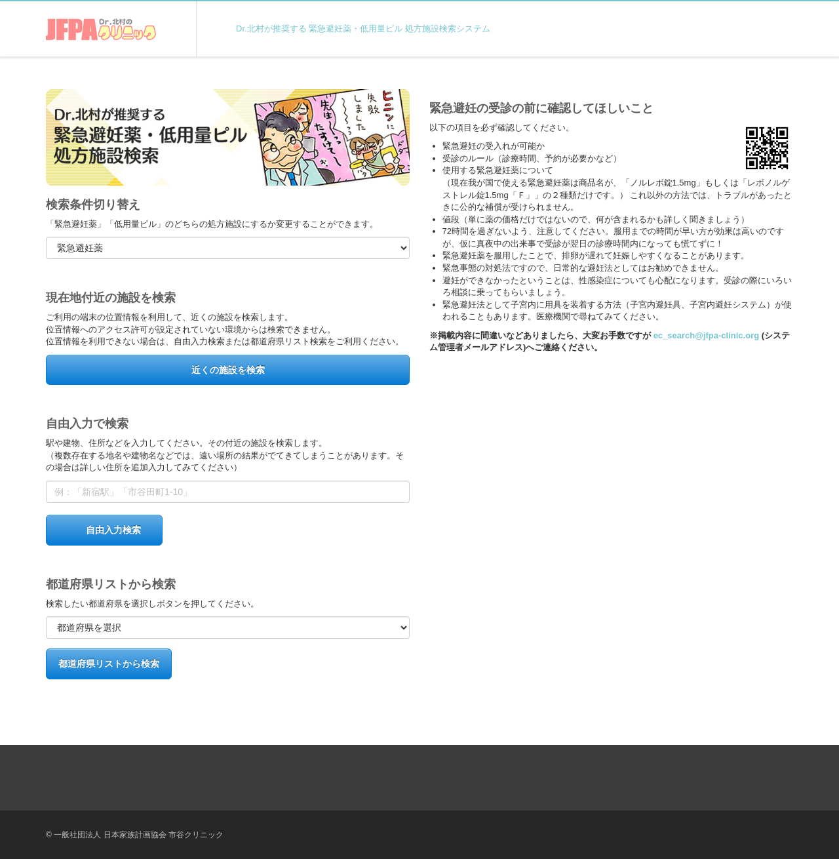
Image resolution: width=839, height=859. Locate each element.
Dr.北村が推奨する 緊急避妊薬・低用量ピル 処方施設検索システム (363, 28)
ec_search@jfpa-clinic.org (707, 335)
